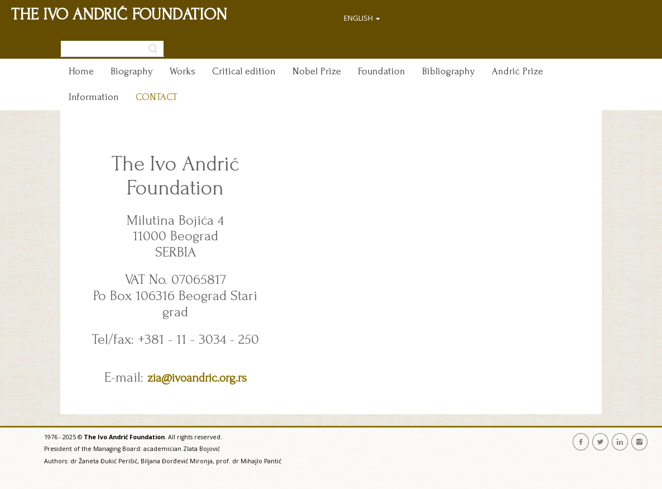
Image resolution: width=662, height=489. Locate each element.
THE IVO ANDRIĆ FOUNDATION (119, 14)
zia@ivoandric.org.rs (197, 377)
